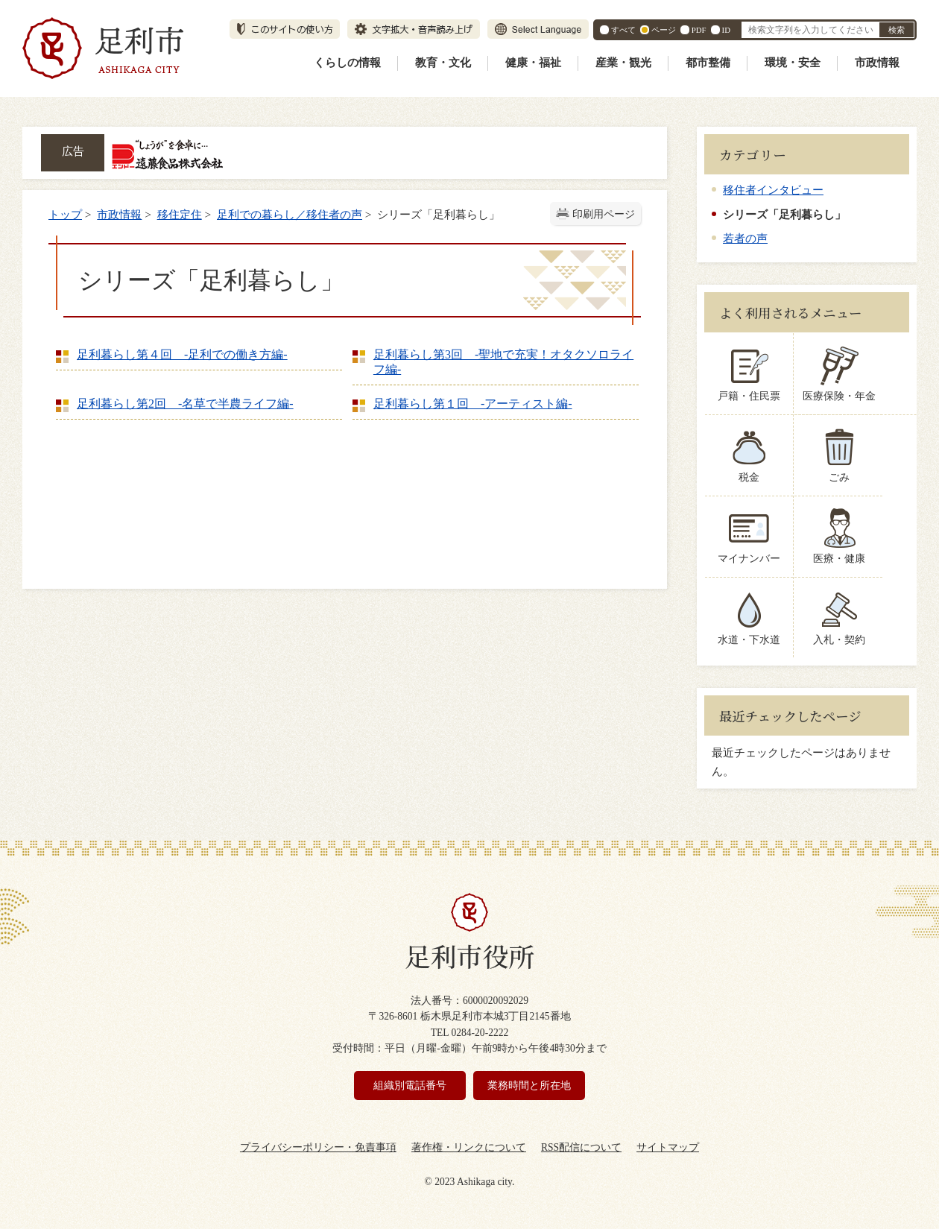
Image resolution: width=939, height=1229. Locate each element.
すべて (623, 29)
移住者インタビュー (773, 189)
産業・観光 (623, 63)
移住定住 (179, 214)
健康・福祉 (533, 63)
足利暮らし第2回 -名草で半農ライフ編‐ (185, 403)
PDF (699, 29)
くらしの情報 (347, 63)
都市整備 (708, 63)
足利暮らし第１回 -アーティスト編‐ (472, 403)
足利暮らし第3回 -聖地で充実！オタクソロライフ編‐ (503, 362)
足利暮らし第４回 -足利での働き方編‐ (182, 354)
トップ (65, 214)
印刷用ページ (603, 214)
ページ (663, 29)
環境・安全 (793, 63)
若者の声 (745, 238)
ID (726, 29)
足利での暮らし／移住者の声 (289, 214)
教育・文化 (443, 63)
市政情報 (877, 63)
